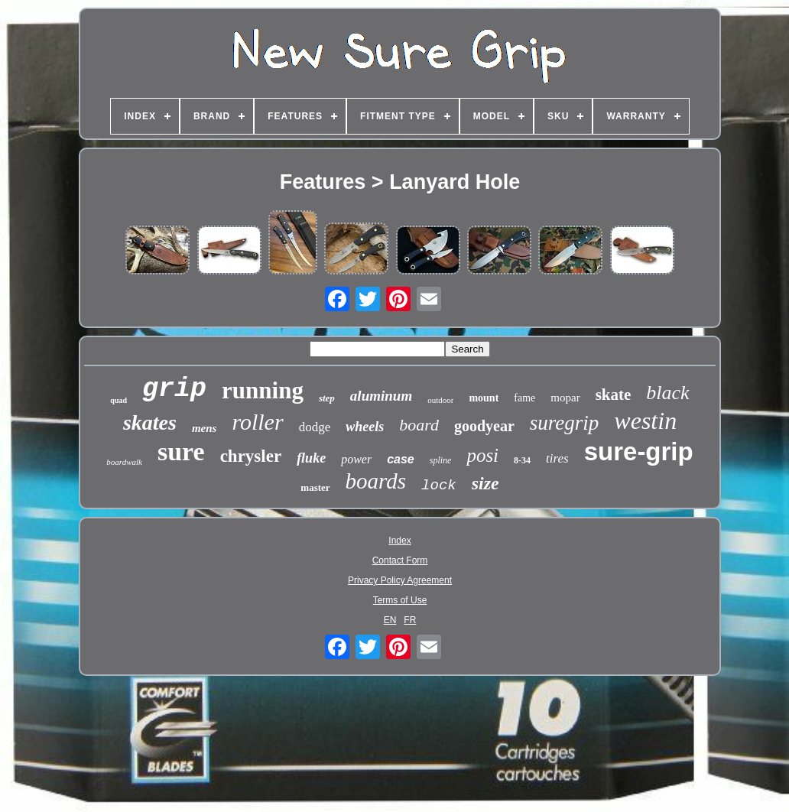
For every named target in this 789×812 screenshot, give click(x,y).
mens (204, 428)
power (356, 459)
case (400, 459)
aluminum (381, 396)
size (485, 483)
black (667, 393)
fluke (311, 458)
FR (410, 620)
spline (441, 460)
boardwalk (124, 461)
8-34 (522, 460)
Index (399, 540)
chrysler (250, 456)
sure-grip (638, 451)
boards (376, 481)
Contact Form (400, 560)
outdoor (440, 399)
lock (438, 485)
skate (614, 394)
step (327, 398)
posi (482, 455)
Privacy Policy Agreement (400, 580)
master (315, 487)
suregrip (564, 422)
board (419, 424)
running (263, 390)
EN (390, 620)
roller (257, 421)
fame (524, 398)
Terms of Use (400, 600)
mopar (565, 397)
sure (181, 451)
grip (174, 389)
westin (645, 420)
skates (150, 422)
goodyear (484, 425)
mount (483, 398)
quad (118, 400)
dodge (315, 427)
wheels (365, 426)
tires (557, 458)
